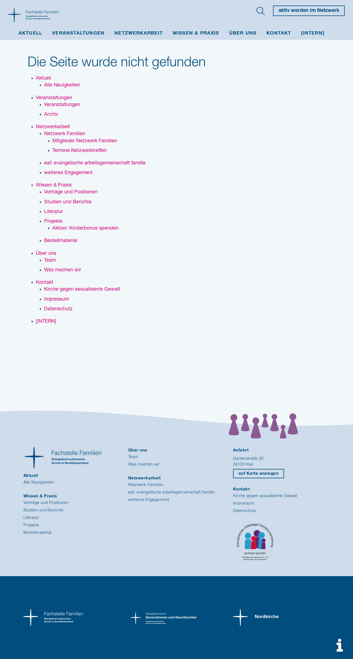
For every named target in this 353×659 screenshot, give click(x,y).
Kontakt (278, 33)
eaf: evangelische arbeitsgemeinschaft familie (171, 492)
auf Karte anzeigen (259, 473)
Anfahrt (240, 450)
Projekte (31, 525)
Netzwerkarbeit (138, 33)
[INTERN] (313, 33)
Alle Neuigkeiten (38, 482)
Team (133, 457)
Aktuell (30, 33)
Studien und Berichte (43, 510)
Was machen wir (144, 464)
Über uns (243, 33)
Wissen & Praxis (196, 33)
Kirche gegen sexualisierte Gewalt (265, 496)
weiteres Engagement (148, 500)
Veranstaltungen (78, 33)
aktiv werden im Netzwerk (309, 10)
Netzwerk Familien (146, 485)
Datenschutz (244, 511)
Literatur (31, 518)
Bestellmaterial (37, 533)
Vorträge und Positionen (45, 503)
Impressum (243, 503)
